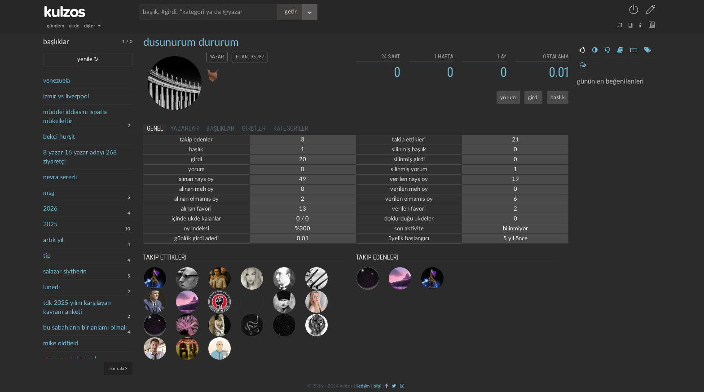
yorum (508, 97)
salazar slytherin (65, 272)
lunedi (51, 287)
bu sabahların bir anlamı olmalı (85, 328)
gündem (55, 25)
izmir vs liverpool (66, 96)
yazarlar (185, 128)
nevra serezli (60, 177)
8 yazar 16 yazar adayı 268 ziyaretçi (80, 157)
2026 (50, 209)
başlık (557, 97)
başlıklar (220, 128)
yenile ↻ (88, 59)
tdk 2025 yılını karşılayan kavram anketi (77, 307)
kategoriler (290, 128)
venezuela (56, 81)
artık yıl (53, 240)
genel (155, 128)
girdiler (254, 128)
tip (47, 256)
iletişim (363, 386)
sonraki (118, 368)
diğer (92, 25)
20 (302, 160)
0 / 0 (302, 219)
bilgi (377, 386)
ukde (74, 25)
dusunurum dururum (191, 42)
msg (48, 193)
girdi (533, 97)
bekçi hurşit (59, 137)
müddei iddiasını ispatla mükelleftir (75, 116)
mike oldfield (60, 343)
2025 (50, 224)
